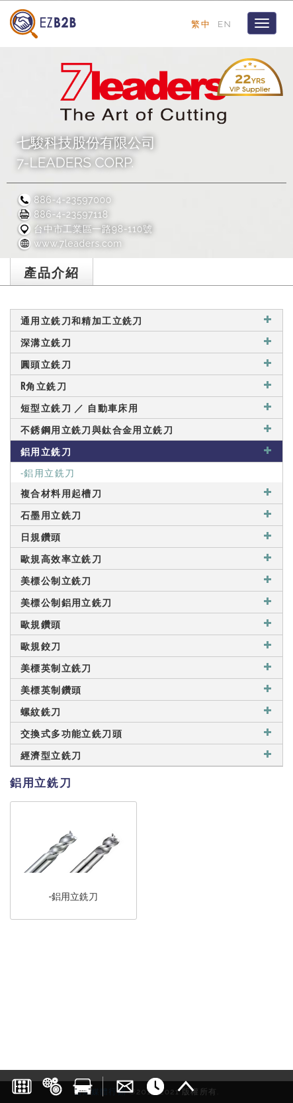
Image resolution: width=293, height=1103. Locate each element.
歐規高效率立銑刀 (146, 558)
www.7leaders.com (69, 243)
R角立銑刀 (146, 385)
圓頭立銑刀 (146, 364)
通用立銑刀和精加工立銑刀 (146, 320)
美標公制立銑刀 (146, 580)
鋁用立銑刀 (146, 451)
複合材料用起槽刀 (146, 493)
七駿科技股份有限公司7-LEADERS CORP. (86, 152)
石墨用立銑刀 (146, 514)
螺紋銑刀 (146, 711)
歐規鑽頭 (146, 624)
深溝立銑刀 (146, 342)
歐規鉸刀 (146, 645)
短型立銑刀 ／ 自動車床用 (146, 407)
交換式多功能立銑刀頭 (146, 733)
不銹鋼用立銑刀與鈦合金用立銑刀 (146, 429)
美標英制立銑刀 (146, 667)
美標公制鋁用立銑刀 (146, 602)
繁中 (200, 24)
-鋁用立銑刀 (48, 472)
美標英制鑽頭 (146, 689)
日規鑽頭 (146, 536)
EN (224, 24)
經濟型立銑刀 (146, 755)
